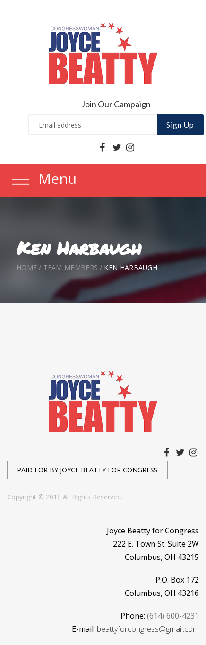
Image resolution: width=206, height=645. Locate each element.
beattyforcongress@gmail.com (148, 629)
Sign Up (180, 124)
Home (27, 267)
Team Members (70, 267)
